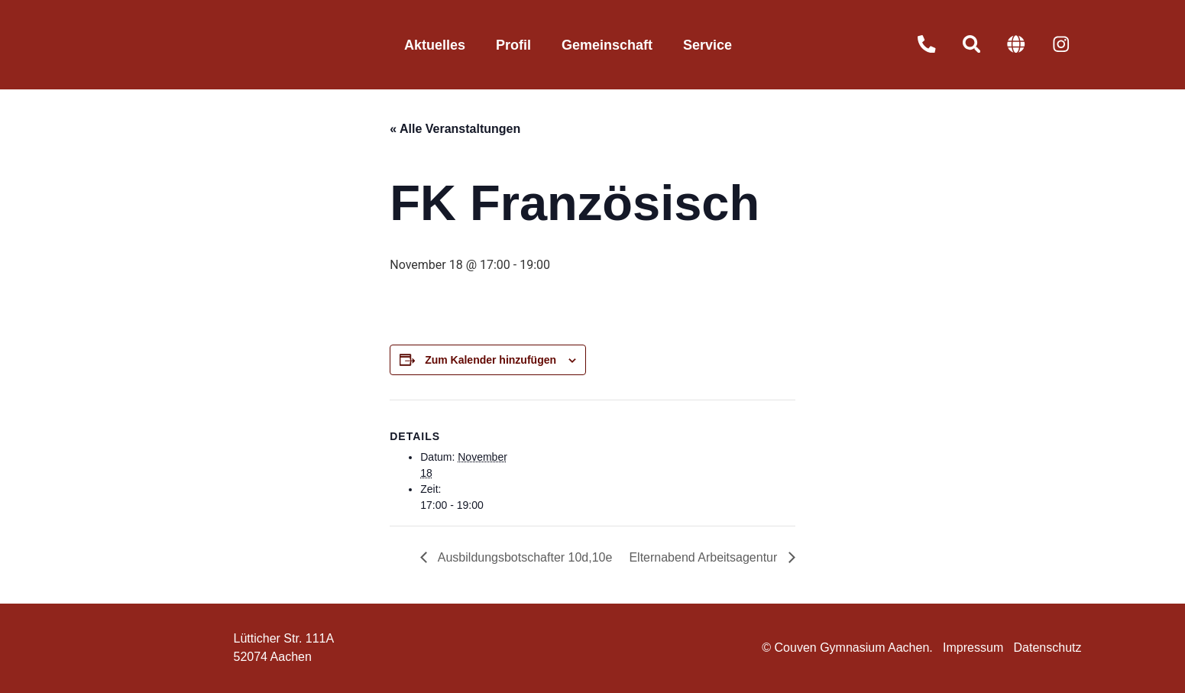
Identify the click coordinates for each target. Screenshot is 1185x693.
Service (707, 45)
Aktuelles (434, 45)
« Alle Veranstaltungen (455, 128)
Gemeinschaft (607, 45)
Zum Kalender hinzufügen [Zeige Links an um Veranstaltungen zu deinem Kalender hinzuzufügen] (490, 360)
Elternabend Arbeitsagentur (704, 557)
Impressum (973, 647)
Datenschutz (1048, 647)
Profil (513, 45)
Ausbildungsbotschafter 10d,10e (523, 557)
